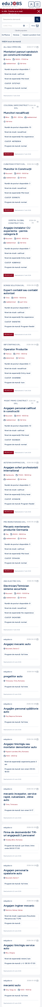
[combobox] (12, 25)
